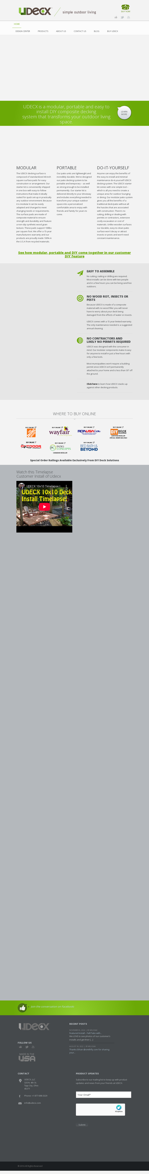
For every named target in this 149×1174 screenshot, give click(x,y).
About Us (61, 31)
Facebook (20, 1050)
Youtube (33, 1050)
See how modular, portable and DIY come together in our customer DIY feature (74, 254)
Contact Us (80, 31)
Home (17, 24)
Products (43, 31)
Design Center (23, 31)
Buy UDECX (112, 31)
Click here (92, 383)
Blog (96, 31)
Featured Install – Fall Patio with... (85, 1036)
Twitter (27, 1050)
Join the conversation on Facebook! (52, 1010)
